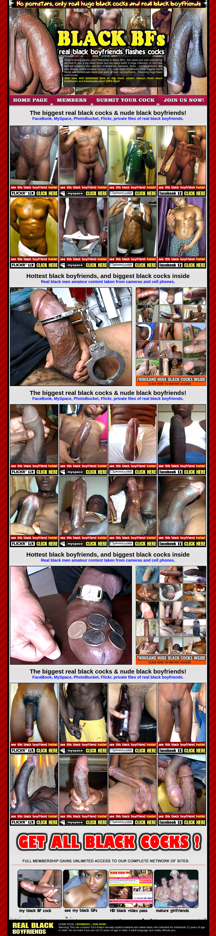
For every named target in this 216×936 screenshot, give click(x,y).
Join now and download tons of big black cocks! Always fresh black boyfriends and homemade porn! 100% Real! (113, 80)
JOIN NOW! (99, 924)
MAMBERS (83, 924)
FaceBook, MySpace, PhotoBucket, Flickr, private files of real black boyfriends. (108, 118)
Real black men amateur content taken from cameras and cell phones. (108, 281)
